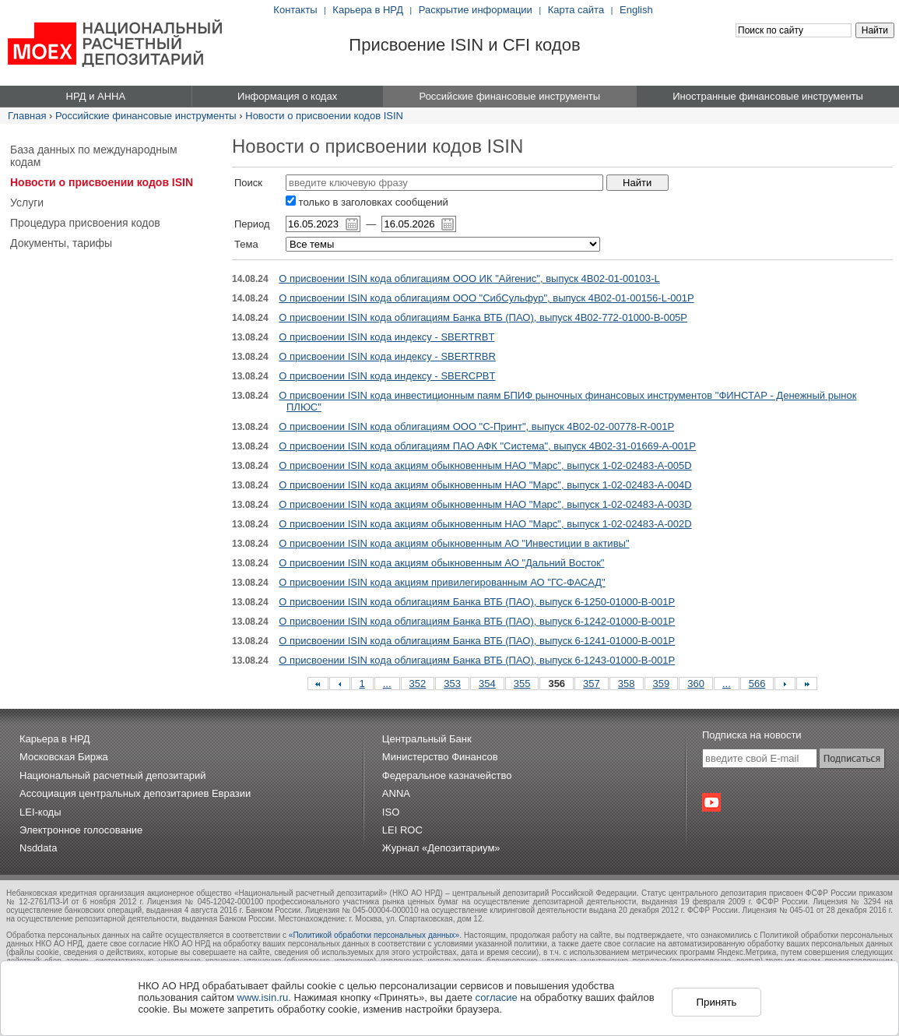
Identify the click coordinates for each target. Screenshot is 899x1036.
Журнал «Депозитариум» (441, 848)
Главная (27, 116)
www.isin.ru (263, 997)
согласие (497, 997)
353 (452, 683)
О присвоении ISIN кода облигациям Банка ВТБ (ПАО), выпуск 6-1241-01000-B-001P (477, 641)
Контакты (295, 10)
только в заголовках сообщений (367, 202)
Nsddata (38, 848)
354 (487, 683)
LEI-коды (40, 812)
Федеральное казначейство (447, 775)
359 (661, 683)
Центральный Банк (427, 739)
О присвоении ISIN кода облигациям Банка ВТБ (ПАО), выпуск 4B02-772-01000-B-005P (483, 317)
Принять (716, 1002)
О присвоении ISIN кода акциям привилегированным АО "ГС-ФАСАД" (442, 582)
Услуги (27, 202)
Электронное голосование (80, 830)
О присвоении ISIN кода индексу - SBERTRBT (386, 337)
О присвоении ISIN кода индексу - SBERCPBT (387, 376)
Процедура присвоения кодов (85, 223)
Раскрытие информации (475, 10)
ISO (390, 812)
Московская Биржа (63, 757)
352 (418, 683)
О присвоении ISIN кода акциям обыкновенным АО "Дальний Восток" (441, 563)
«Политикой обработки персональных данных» (374, 935)
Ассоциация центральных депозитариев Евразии (135, 793)
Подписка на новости (752, 735)
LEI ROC (402, 830)
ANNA (396, 793)
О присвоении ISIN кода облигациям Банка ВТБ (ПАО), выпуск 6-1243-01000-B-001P (477, 660)
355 (522, 683)
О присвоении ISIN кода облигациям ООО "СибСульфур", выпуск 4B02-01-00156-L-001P (486, 298)
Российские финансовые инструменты (146, 116)
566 (757, 683)
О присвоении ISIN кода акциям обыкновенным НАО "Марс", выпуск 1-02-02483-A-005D (485, 465)
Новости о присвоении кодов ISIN (324, 116)
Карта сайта (576, 10)
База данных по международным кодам (93, 155)
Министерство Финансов (440, 757)
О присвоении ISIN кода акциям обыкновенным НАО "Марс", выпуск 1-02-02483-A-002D (485, 524)
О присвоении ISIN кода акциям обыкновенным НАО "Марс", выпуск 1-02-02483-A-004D (485, 485)
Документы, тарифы (61, 243)
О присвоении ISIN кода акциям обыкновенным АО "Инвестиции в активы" (454, 543)
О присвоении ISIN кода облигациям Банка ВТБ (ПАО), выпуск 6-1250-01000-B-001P (477, 602)
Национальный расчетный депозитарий (112, 775)
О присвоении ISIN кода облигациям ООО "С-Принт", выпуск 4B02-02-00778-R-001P (476, 426)
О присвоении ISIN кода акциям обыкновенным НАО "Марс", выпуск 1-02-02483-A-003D (485, 504)
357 (591, 683)
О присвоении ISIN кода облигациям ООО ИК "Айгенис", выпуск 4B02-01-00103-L (469, 278)
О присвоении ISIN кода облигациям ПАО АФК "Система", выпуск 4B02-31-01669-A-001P (487, 446)
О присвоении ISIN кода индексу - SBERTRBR (387, 356)
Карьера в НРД (367, 10)
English (636, 10)
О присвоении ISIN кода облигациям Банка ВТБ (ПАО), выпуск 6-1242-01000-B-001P (477, 621)
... (387, 683)
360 (695, 683)
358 (626, 683)
